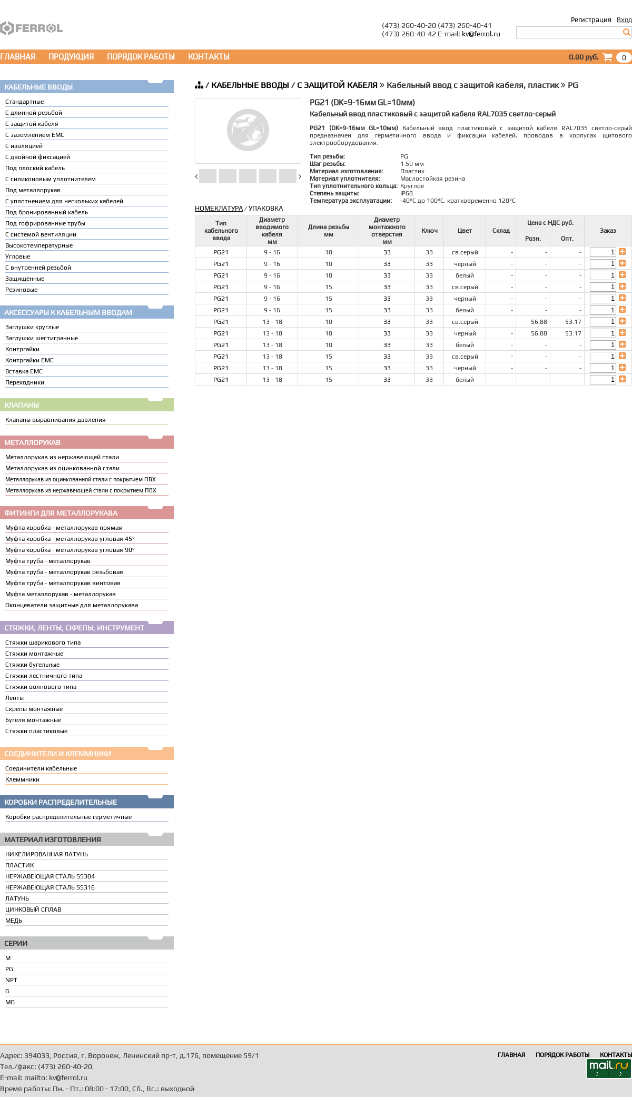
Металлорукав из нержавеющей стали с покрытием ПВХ (80, 490)
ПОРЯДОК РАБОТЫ (141, 56)
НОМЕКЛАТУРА (219, 208)
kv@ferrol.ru (481, 33)
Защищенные (24, 278)
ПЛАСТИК (19, 865)
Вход (624, 20)
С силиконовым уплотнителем (50, 179)
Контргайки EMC (29, 360)
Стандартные (24, 101)
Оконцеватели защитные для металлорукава (71, 605)
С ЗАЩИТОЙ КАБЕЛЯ (337, 85)
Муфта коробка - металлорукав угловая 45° (70, 538)
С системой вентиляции (40, 234)
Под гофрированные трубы (45, 223)
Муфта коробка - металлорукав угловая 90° (70, 550)
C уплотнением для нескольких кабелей (64, 201)
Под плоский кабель (35, 168)
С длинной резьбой (33, 112)
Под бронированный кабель (46, 212)
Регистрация (591, 20)
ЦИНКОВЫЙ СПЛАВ (33, 909)
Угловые (17, 256)
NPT (11, 980)
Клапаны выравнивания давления (55, 419)
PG (9, 969)
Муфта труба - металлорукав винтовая (63, 583)
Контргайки (22, 349)
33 (387, 252)
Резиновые (21, 289)
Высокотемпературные (39, 245)
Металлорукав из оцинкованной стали (62, 468)
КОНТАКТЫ (209, 56)
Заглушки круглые (32, 327)
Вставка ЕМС (24, 371)
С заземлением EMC (34, 135)
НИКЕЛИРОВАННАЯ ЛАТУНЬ (46, 854)
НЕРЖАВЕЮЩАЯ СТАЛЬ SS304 (50, 876)
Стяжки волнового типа (40, 686)
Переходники (24, 382)
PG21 (221, 252)
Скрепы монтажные (34, 709)
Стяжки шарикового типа (43, 642)
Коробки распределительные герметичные (68, 817)
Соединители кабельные (41, 768)
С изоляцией (24, 146)
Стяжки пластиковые (36, 731)
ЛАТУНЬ (17, 898)
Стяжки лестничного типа (43, 675)
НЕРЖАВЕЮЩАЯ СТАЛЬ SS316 (50, 887)
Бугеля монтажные (33, 720)
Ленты (14, 697)
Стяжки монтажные (34, 653)
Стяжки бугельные (32, 664)
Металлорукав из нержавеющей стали (62, 457)
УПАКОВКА (266, 208)
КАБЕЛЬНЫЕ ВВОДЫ (250, 85)
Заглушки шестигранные (41, 338)
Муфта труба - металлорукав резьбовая (64, 572)
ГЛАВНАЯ (17, 56)
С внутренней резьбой (38, 267)
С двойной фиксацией (37, 157)
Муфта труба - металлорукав (48, 561)
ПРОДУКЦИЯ (71, 56)
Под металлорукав (33, 190)
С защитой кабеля (31, 123)
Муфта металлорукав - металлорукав (60, 594)
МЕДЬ (13, 920)
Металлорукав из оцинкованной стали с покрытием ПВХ (80, 479)
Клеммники (22, 779)
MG (10, 1002)
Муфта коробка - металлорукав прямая (63, 527)
